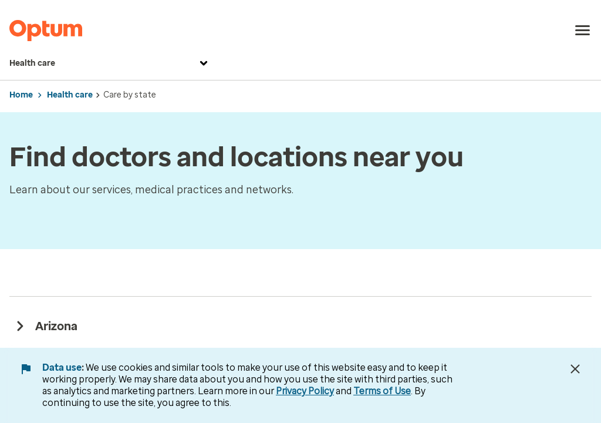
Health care (110, 63)
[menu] (583, 30)
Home (21, 95)
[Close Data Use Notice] (575, 369)
